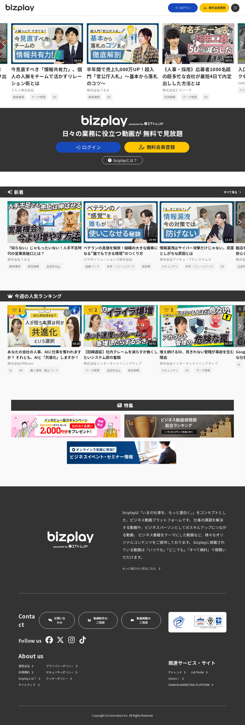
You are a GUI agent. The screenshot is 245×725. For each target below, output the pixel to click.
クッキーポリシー (59, 678)
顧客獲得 (18, 97)
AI (10, 370)
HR (21, 370)
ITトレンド (177, 672)
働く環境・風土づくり (44, 370)
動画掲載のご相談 (141, 620)
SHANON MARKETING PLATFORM (190, 685)
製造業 (146, 266)
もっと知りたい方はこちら (141, 568)
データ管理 (38, 97)
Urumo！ (176, 678)
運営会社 (26, 666)
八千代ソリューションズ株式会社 (108, 259)
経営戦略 (33, 266)
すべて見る (232, 192)
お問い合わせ (56, 620)
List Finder (199, 672)
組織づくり (92, 266)
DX (54, 97)
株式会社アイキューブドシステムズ (185, 259)
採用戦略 (169, 97)
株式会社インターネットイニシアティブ (113, 363)
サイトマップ (29, 685)
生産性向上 (53, 266)
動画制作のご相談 (97, 620)
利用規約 (26, 672)
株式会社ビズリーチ (177, 90)
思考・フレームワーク (121, 266)
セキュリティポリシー (61, 672)
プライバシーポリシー (61, 666)
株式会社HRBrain (20, 363)
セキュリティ (169, 266)
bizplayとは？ (122, 160)
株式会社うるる (98, 90)
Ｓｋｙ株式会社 (22, 90)
